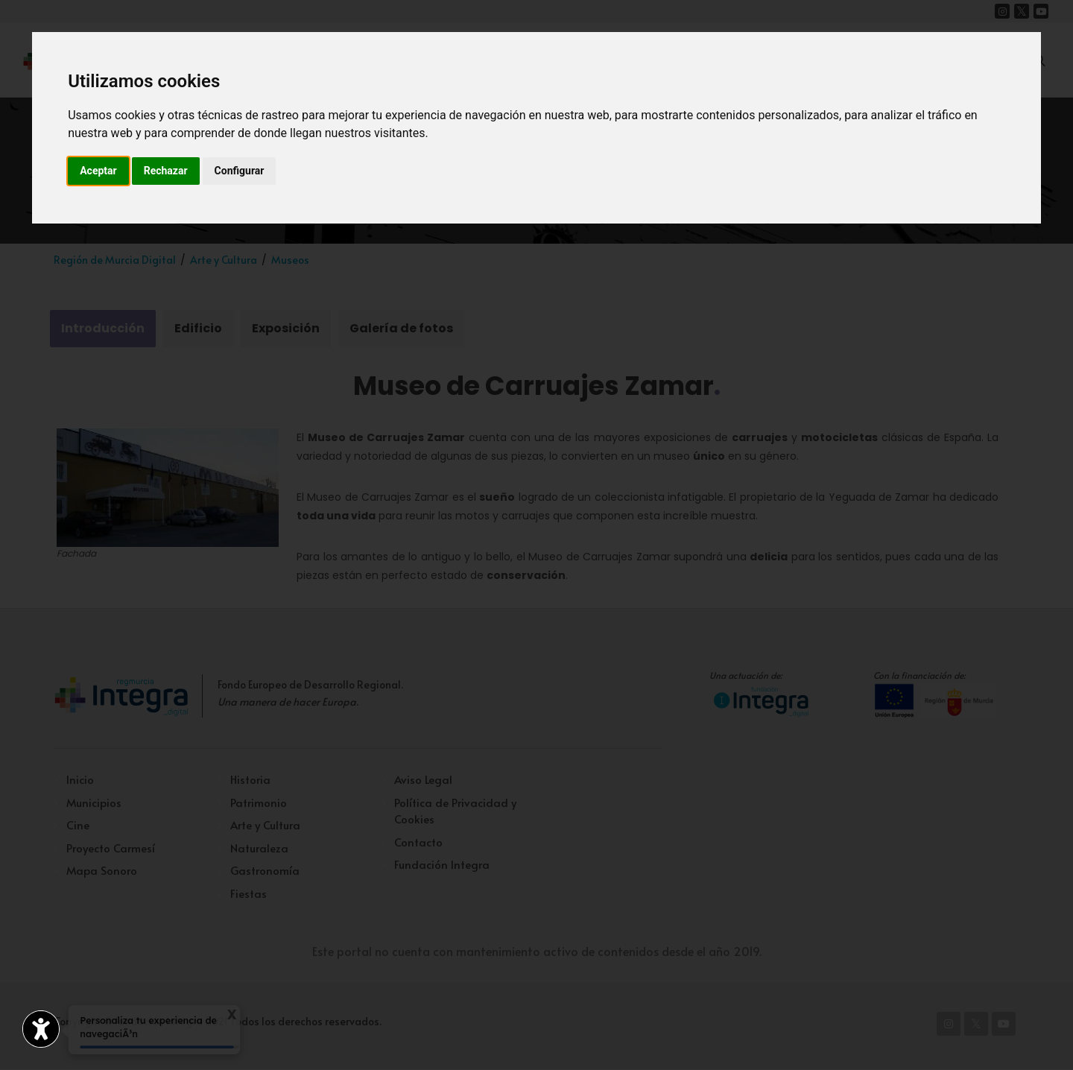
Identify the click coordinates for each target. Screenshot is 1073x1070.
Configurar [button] (240, 171)
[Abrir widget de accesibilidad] (41, 1029)
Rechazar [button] (166, 171)
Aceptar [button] (98, 171)
